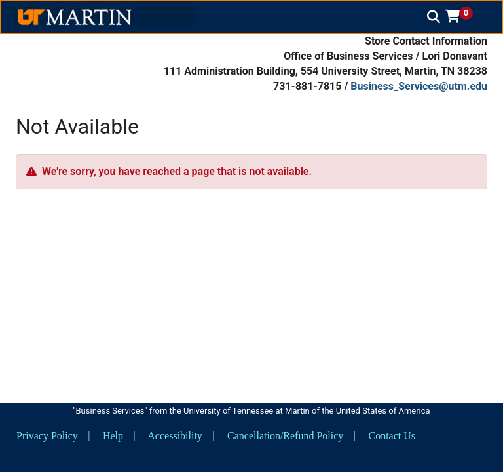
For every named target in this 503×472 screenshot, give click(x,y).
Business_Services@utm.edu (418, 86)
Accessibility (174, 435)
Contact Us (391, 435)
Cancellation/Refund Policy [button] (285, 435)
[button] (463, 16)
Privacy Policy (47, 435)
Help (113, 435)
